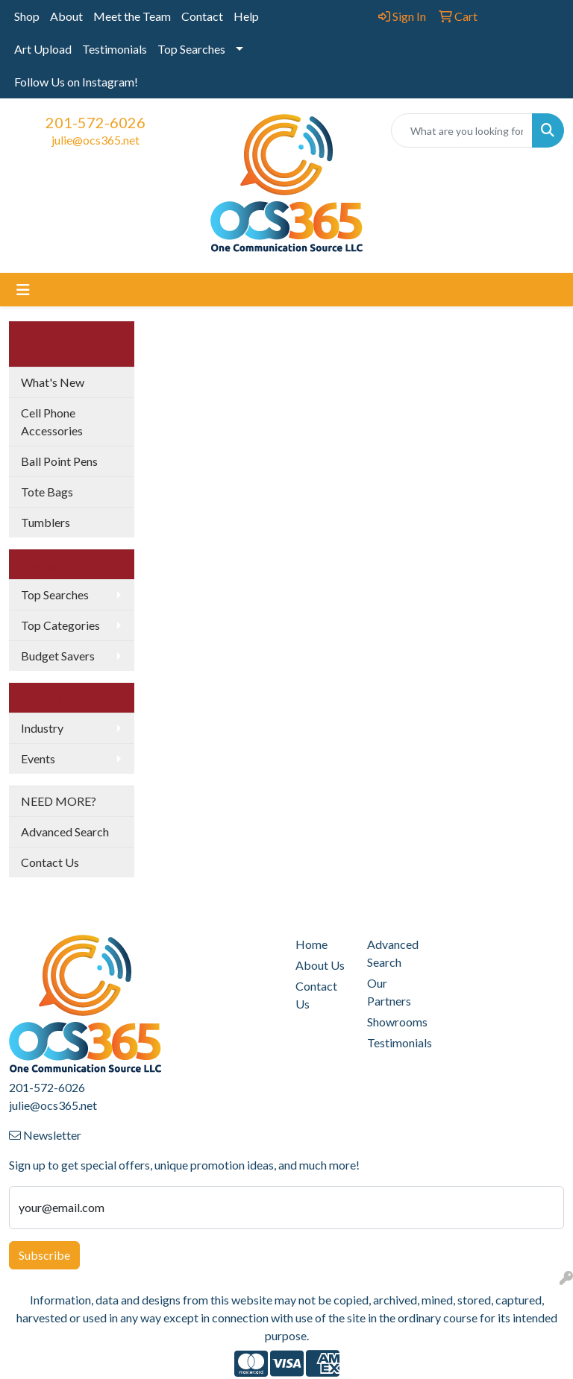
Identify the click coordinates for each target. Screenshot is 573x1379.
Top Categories (60, 625)
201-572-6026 (95, 122)
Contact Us (50, 862)
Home (311, 944)
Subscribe (44, 1255)
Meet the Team (132, 16)
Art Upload (43, 49)
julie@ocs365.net (95, 140)
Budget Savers (58, 656)
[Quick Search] (462, 130)
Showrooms (394, 1021)
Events (38, 758)
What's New (52, 382)
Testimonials (114, 49)
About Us (320, 965)
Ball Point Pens (59, 461)
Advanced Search (65, 831)
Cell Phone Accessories (52, 422)
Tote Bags (47, 492)
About (66, 16)
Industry (42, 728)
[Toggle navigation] (23, 289)
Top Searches (191, 49)
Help (246, 16)
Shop (27, 16)
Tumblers (45, 522)
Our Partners (389, 992)
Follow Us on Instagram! (76, 82)
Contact (202, 16)
